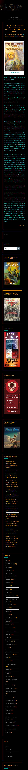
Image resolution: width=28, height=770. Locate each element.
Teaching (8, 713)
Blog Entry (8, 579)
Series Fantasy (9, 700)
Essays (7, 607)
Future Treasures (10, 617)
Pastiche (8, 669)
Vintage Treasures (10, 725)
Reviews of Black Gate (11, 679)
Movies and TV (9, 644)
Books (7, 582)
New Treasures (9, 654)
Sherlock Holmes (10, 703)
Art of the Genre (10, 564)
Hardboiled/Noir (10, 631)
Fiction (7, 614)
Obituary (8, 661)
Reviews (8, 676)
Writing (7, 732)
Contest (8, 592)
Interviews (8, 634)
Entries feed (9, 749)
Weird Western (9, 729)
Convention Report (10, 596)
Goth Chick (8, 624)
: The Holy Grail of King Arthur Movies (12, 516)
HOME (6, 234)
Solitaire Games (10, 707)
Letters (7, 637)
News (7, 657)
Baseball (8, 567)
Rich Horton (9, 685)
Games (7, 621)
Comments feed (10, 753)
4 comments (20, 36)
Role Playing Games (11, 691)
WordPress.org (9, 756)
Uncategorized (9, 722)
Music (7, 647)
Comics (7, 586)
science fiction (9, 697)
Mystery (8, 651)
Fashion (8, 611)
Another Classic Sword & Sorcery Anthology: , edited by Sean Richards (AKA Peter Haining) (12, 542)
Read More (22, 225)
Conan (7, 589)
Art (6, 560)
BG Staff (8, 570)
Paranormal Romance (11, 664)
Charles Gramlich (10, 536)
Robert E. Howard (10, 688)
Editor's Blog (9, 604)
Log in (7, 746)
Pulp (7, 673)
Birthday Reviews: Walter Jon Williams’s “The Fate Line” (14, 28)
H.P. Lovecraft (9, 627)
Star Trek (8, 710)
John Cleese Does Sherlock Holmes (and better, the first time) (12, 523)
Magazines (8, 641)
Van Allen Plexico (10, 499)
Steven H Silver (10, 36)
